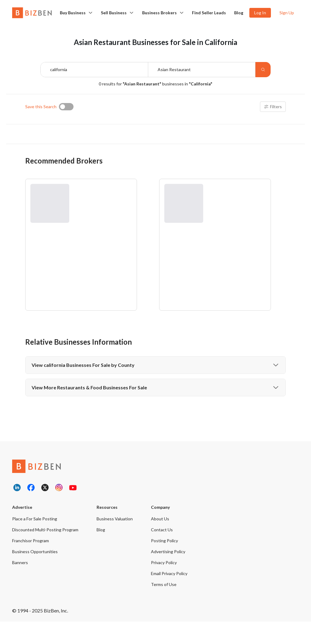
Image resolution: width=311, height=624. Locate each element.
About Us (160, 521)
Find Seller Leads (209, 12)
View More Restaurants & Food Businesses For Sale (155, 390)
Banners (20, 564)
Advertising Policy (168, 554)
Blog (238, 12)
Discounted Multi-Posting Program (45, 532)
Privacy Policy (164, 564)
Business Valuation (115, 521)
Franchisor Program (30, 543)
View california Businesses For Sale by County (155, 367)
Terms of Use (163, 586)
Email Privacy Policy (169, 575)
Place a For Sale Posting (34, 521)
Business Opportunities (35, 554)
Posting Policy (164, 543)
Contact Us (162, 532)
